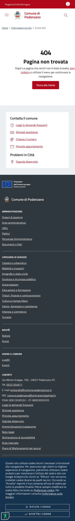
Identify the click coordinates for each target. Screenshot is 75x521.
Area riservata (10, 443)
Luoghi (6, 360)
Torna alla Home (45, 85)
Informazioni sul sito (21, 28)
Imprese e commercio (14, 312)
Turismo (6, 317)
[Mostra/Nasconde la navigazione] (7, 15)
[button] (17, 4)
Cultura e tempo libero (15, 301)
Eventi (6, 365)
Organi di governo (12, 217)
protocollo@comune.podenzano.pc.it (31, 390)
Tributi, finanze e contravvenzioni (21, 295)
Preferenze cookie (44, 490)
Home (5, 28)
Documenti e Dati (12, 244)
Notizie (6, 336)
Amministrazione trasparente (19, 427)
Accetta (37, 514)
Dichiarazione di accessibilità (18, 437)
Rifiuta (37, 507)
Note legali (8, 432)
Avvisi (5, 341)
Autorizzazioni (10, 285)
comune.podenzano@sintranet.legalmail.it (31, 395)
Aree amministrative (14, 223)
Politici (6, 233)
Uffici (5, 228)
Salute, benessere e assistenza (19, 306)
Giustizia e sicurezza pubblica (19, 279)
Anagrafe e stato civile (15, 274)
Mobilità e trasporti (13, 268)
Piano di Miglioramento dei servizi (21, 448)
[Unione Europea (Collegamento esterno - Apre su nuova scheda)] (37, 185)
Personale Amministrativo (17, 239)
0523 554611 (14, 385)
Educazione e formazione (16, 290)
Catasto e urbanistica (14, 263)
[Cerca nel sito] (66, 15)
